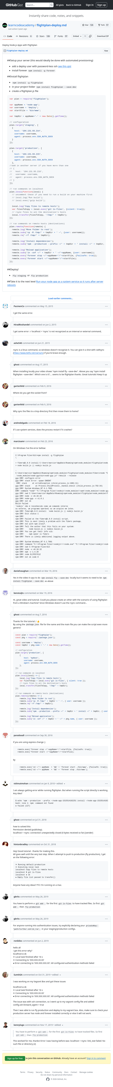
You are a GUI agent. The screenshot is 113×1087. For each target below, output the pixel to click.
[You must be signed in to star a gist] (88, 25)
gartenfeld (19, 386)
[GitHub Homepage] (48, 1079)
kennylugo (19, 1025)
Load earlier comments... (60, 298)
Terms (22, 1072)
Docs (66, 1072)
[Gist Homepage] (14, 5)
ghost (16, 364)
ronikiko (18, 940)
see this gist (64, 66)
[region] (56, 173)
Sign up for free (15, 1058)
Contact (74, 1072)
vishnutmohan (21, 783)
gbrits (17, 896)
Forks (61, 36)
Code (8, 36)
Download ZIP (103, 36)
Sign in (90, 4)
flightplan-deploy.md (52, 25)
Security (39, 1072)
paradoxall (19, 735)
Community (57, 1072)
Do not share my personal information (56, 1075)
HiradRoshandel (22, 324)
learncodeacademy (21, 25)
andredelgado (21, 422)
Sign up (101, 4)
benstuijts (19, 593)
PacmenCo (19, 306)
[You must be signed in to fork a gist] (104, 25)
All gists (60, 5)
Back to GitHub (73, 5)
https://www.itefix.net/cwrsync (28, 352)
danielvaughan (21, 571)
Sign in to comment (96, 1058)
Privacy (30, 1072)
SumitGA (18, 974)
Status (47, 1072)
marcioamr (19, 441)
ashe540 (18, 343)
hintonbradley (21, 844)
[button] (90, 36)
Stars (43, 36)
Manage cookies (86, 1072)
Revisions (24, 36)
